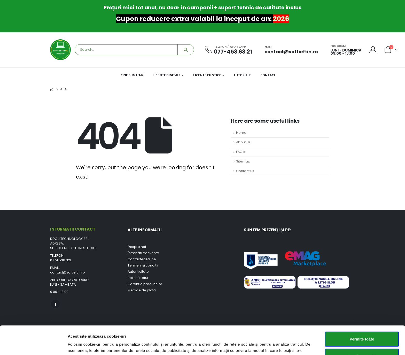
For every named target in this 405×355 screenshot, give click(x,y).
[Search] (186, 50)
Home (241, 132)
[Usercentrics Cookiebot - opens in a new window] (33, 345)
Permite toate (361, 310)
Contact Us (245, 171)
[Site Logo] (60, 49)
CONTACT (268, 75)
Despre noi (137, 246)
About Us (243, 142)
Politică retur (138, 277)
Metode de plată (142, 290)
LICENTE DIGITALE (167, 75)
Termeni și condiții (143, 265)
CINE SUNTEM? (132, 75)
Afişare (258, 345)
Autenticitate (138, 271)
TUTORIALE (242, 75)
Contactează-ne (142, 259)
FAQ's (240, 152)
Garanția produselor (145, 284)
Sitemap (243, 161)
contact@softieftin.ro (67, 272)
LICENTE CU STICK (207, 75)
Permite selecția (362, 327)
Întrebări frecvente (143, 252)
